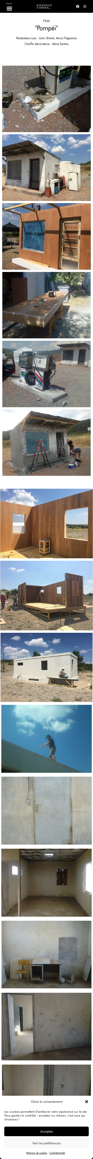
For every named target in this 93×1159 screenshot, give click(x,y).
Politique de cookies (36, 1153)
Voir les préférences (46, 1143)
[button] (86, 1102)
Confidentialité (57, 1153)
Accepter (46, 1131)
